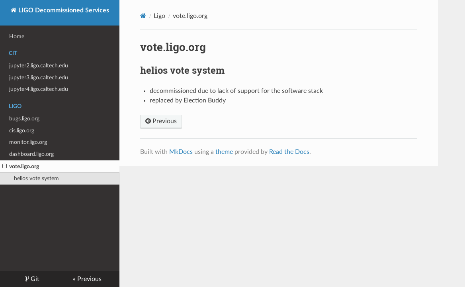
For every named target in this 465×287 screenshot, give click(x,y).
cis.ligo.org (21, 131)
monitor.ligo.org (28, 142)
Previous (161, 121)
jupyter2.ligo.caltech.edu (38, 66)
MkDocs (181, 152)
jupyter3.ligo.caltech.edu (38, 78)
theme (224, 152)
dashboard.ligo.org (31, 154)
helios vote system (36, 178)
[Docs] (143, 15)
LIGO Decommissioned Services (63, 10)
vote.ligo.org (20, 166)
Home (16, 36)
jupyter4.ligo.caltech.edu (38, 89)
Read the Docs (289, 152)
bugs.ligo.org (24, 119)
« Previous (87, 279)
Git (34, 279)
